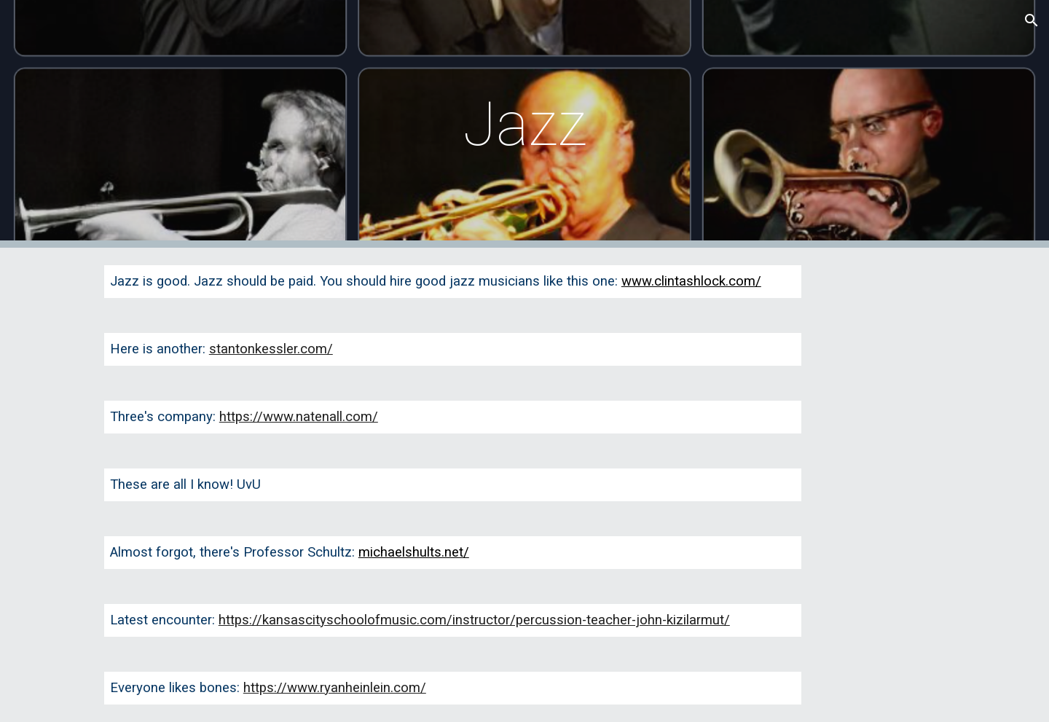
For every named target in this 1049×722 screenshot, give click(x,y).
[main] (524, 124)
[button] (1031, 20)
